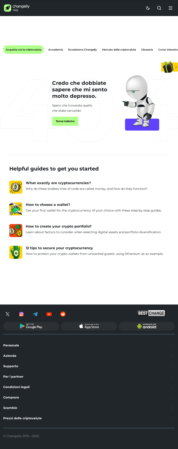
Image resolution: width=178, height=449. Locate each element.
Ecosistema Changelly (82, 49)
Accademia (55, 49)
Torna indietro (65, 121)
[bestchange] (151, 313)
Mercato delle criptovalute (119, 49)
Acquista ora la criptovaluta (23, 49)
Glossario (147, 49)
